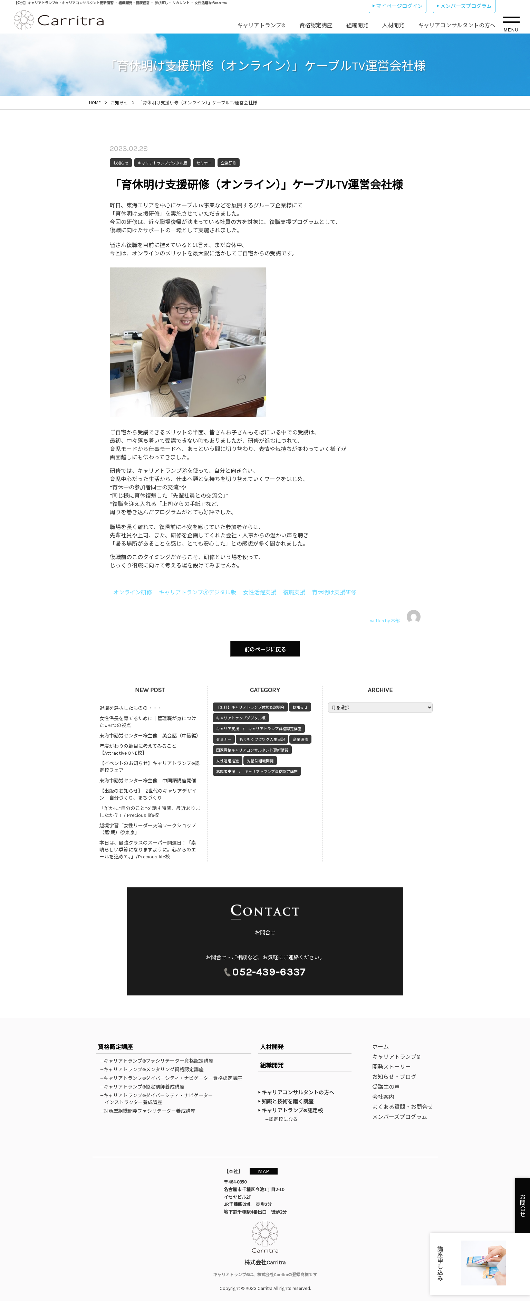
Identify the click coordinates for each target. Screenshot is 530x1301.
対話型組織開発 (260, 760)
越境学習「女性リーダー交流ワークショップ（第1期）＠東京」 (147, 828)
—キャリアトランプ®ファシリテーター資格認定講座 (159, 1060)
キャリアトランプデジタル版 (241, 718)
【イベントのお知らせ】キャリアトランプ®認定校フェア (149, 766)
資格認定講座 (316, 25)
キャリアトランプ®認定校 (292, 1110)
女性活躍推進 (227, 760)
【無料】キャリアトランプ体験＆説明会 (250, 707)
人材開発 (393, 25)
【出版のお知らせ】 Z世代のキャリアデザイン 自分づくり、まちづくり (147, 794)
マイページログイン (399, 6)
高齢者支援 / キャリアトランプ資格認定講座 (257, 771)
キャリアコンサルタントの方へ (456, 25)
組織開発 (357, 25)
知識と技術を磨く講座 (288, 1101)
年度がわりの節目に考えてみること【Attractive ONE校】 (137, 749)
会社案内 (383, 1096)
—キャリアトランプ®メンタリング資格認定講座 (154, 1069)
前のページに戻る (265, 649)
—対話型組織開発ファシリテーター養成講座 (150, 1110)
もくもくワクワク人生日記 (262, 739)
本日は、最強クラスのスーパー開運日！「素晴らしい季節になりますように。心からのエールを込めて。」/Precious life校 (147, 849)
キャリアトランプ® (261, 25)
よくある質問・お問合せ (402, 1106)
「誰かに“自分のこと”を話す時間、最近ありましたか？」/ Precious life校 (149, 811)
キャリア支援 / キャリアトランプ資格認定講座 (258, 728)
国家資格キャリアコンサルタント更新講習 (252, 750)
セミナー (223, 739)
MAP (264, 1171)
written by (395, 617)
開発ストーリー (391, 1066)
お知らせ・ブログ (394, 1076)
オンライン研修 (132, 592)
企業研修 (300, 739)
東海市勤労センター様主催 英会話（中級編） (150, 735)
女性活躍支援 (259, 592)
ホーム (380, 1046)
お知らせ (300, 707)
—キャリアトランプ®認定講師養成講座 (144, 1086)
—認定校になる (282, 1119)
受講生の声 (386, 1086)
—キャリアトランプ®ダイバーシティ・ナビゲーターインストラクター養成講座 (159, 1098)
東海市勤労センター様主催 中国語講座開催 (147, 780)
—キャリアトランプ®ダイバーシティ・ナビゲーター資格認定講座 (173, 1078)
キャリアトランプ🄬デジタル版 (197, 592)
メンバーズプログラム (466, 6)
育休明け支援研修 (334, 592)
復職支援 (294, 592)
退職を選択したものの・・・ (130, 708)
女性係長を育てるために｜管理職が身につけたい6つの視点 (147, 721)
